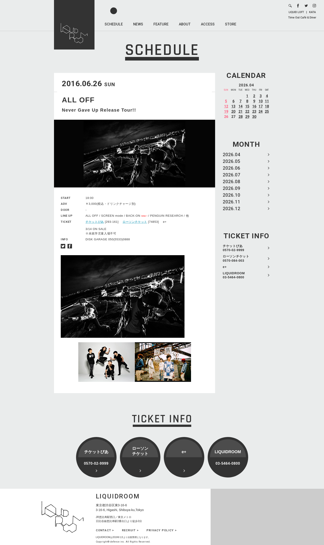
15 (247, 106)
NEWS (138, 24)
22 (247, 111)
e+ (225, 267)
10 (261, 101)
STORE (230, 24)
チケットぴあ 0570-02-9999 (233, 248)
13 (233, 106)
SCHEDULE (114, 24)
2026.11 (231, 202)
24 (261, 111)
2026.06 (231, 168)
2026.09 (231, 188)
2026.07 (231, 175)
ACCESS (208, 24)
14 (240, 106)
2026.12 (231, 208)
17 (261, 106)
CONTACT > (105, 530)
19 (226, 111)
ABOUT (185, 24)
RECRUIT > (130, 530)
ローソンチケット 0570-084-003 (236, 258)
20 (233, 111)
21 (240, 111)
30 (254, 117)
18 (267, 106)
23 (254, 111)
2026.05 (231, 161)
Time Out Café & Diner (302, 17)
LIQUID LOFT (296, 12)
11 (267, 101)
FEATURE (161, 24)
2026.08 (231, 181)
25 (267, 111)
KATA (312, 12)
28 (240, 117)
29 (247, 117)
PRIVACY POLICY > (161, 530)
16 (254, 106)
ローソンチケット (135, 221)
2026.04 (231, 154)
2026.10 (231, 195)
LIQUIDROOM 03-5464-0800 (234, 275)
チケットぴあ (95, 221)
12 (226, 106)
